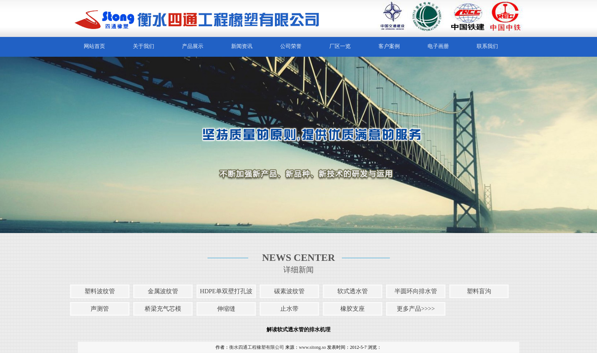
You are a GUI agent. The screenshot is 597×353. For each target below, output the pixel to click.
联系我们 (487, 46)
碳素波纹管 (289, 291)
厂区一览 (340, 46)
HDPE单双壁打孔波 (226, 291)
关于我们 (143, 46)
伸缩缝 (226, 308)
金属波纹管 (163, 291)
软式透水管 (352, 291)
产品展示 (192, 46)
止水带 (289, 308)
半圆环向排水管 (415, 291)
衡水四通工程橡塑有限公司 (256, 347)
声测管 (100, 308)
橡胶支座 (352, 308)
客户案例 (389, 46)
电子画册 (438, 46)
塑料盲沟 (479, 291)
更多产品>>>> (416, 308)
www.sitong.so (312, 347)
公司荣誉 (291, 46)
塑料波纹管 (100, 291)
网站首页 (94, 46)
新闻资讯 (241, 46)
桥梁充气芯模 (163, 308)
